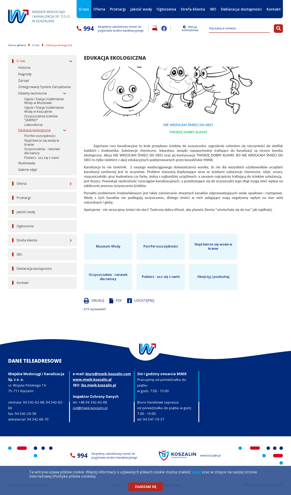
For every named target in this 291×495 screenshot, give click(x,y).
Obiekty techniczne (32, 93)
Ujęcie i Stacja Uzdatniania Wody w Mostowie (44, 101)
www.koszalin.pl (210, 455)
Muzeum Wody (108, 246)
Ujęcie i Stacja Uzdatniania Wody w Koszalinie (44, 109)
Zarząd (23, 80)
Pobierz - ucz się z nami (161, 277)
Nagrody (25, 74)
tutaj (196, 472)
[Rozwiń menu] (70, 61)
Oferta (99, 6)
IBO (213, 12)
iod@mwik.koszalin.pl (90, 408)
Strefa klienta (192, 6)
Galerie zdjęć (27, 169)
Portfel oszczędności (39, 136)
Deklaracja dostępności (241, 9)
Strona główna (17, 45)
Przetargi (118, 9)
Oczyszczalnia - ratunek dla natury (42, 151)
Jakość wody (141, 9)
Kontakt (273, 9)
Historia (24, 67)
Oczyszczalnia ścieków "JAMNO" (41, 118)
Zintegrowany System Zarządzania (44, 87)
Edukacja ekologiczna (34, 130)
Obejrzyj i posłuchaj (213, 277)
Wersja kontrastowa (190, 28)
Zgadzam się (145, 486)
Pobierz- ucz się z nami (41, 157)
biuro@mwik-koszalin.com (108, 374)
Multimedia (26, 163)
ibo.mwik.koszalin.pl (98, 385)
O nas (84, 6)
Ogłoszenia (166, 9)
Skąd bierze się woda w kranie (41, 142)
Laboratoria (33, 124)
